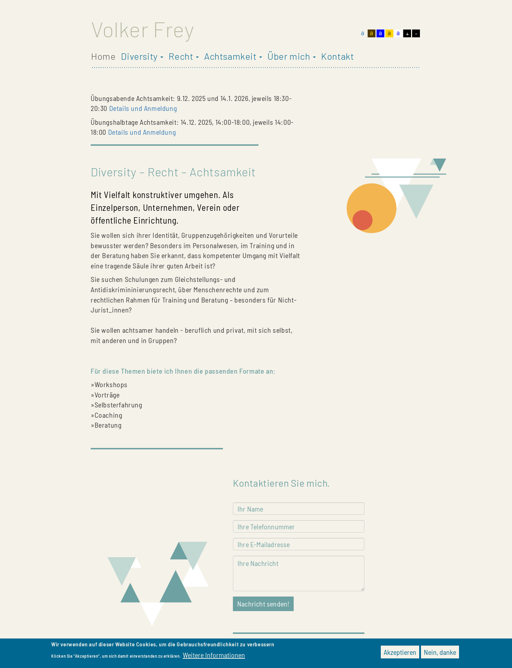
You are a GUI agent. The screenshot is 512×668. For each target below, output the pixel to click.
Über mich (291, 56)
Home (103, 56)
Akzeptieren (400, 653)
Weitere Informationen (214, 656)
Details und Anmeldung (143, 108)
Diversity (142, 56)
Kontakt (337, 56)
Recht (184, 56)
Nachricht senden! (263, 603)
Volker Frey (142, 29)
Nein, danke (440, 653)
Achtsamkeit (233, 56)
